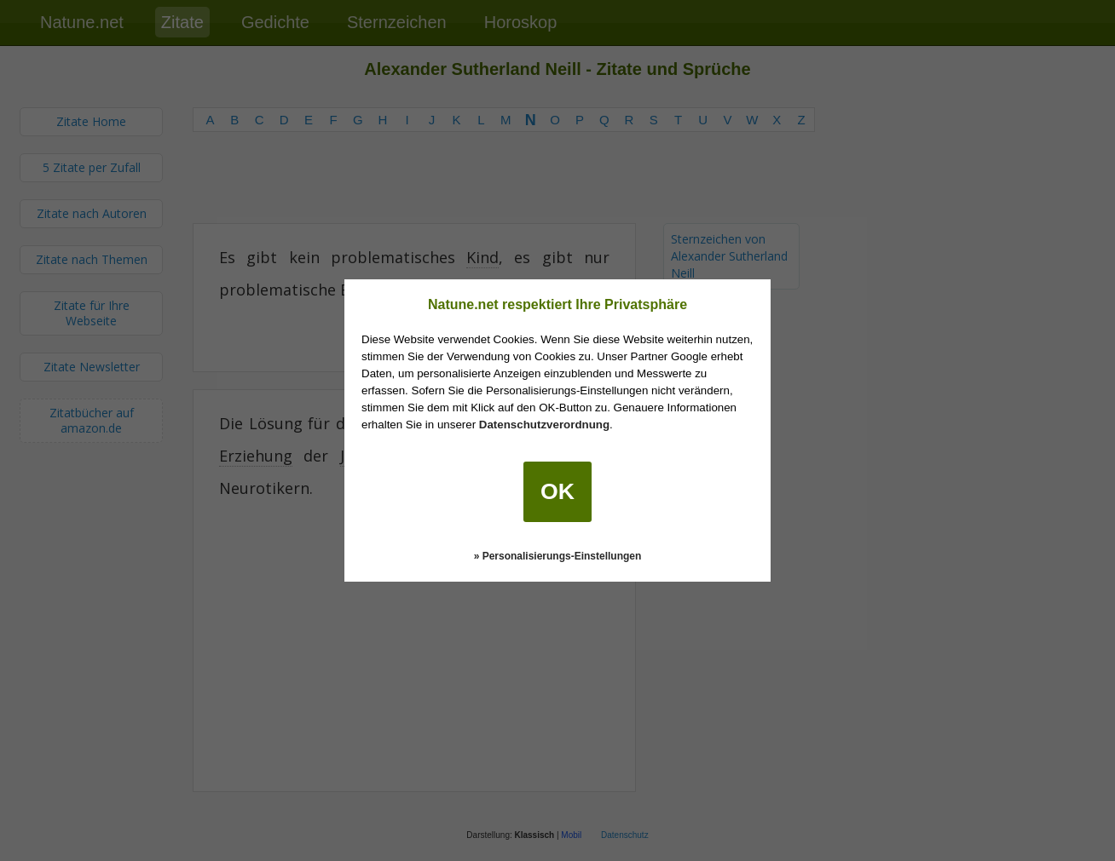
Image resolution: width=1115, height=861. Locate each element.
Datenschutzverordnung (544, 424)
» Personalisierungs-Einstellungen (558, 556)
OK (557, 491)
